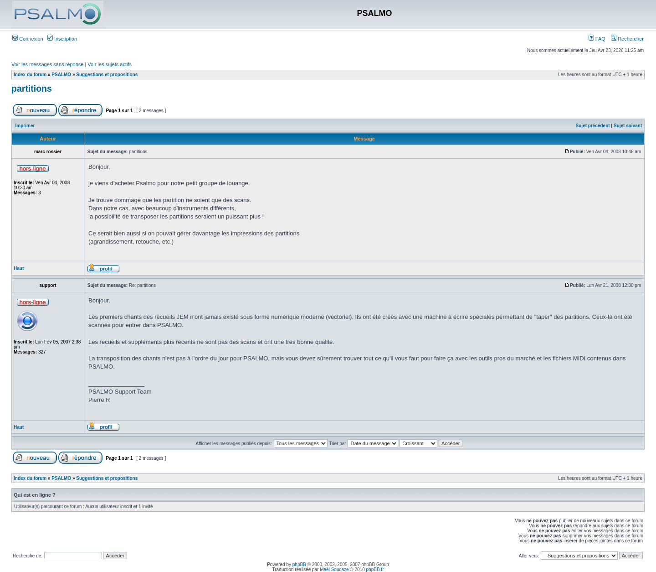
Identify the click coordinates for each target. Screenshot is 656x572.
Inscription (62, 39)
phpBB (299, 564)
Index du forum (30, 74)
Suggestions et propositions (107, 74)
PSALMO (61, 74)
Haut (19, 268)
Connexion (27, 39)
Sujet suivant (628, 125)
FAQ (597, 39)
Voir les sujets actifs (109, 64)
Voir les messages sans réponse (47, 64)
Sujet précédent (593, 125)
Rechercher (627, 39)
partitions (31, 88)
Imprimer (25, 125)
